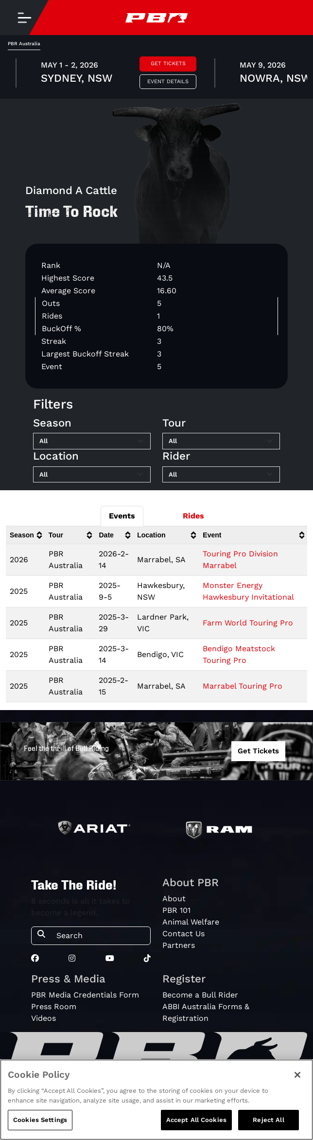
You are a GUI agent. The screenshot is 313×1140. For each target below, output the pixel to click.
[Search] (100, 935)
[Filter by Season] (92, 441)
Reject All (268, 1119)
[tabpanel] (156, 74)
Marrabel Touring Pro (242, 686)
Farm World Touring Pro (248, 622)
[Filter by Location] (92, 474)
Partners (178, 945)
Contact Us (183, 933)
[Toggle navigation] (24, 17)
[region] (156, 1099)
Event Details (168, 81)
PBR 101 (176, 910)
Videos (43, 1018)
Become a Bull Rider (200, 994)
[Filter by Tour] (221, 441)
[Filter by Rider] (221, 474)
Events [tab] (122, 515)
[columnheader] (25, 535)
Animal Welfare (190, 921)
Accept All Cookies (196, 1119)
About (174, 898)
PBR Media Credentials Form (85, 994)
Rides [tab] (193, 515)
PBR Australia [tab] (24, 43)
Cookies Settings (40, 1119)
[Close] (297, 1075)
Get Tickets (168, 63)
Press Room (53, 1006)
